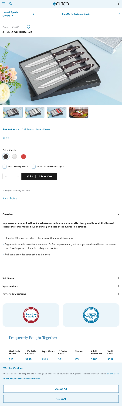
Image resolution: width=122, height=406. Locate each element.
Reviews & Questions (61, 294)
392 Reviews (28, 129)
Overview (61, 214)
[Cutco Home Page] (61, 4)
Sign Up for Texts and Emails (76, 14)
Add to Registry (10, 198)
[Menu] (3, 4)
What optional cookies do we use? (21, 378)
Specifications (61, 286)
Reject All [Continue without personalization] (61, 398)
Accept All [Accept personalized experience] (61, 388)
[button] (33, 14)
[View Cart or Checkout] (118, 5)
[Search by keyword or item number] (11, 4)
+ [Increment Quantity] (18, 176)
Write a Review (43, 129)
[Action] (28, 27)
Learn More (113, 373)
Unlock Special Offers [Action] (11, 14)
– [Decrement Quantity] (6, 176)
